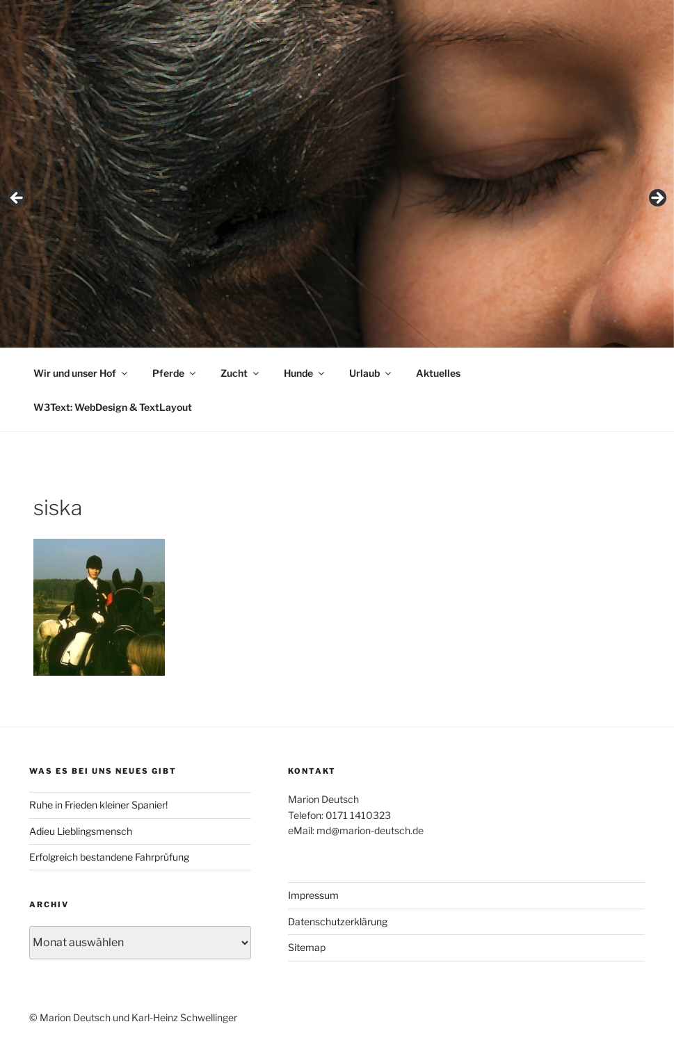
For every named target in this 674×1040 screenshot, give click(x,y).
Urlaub (371, 373)
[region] (337, 202)
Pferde (175, 373)
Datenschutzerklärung (337, 921)
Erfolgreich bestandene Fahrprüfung (109, 857)
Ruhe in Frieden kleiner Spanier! (98, 805)
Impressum (313, 895)
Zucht (240, 373)
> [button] (656, 198)
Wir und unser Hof (81, 373)
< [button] (17, 198)
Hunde (305, 373)
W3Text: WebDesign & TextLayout (112, 407)
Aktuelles (438, 373)
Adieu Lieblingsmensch (80, 831)
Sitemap (307, 947)
